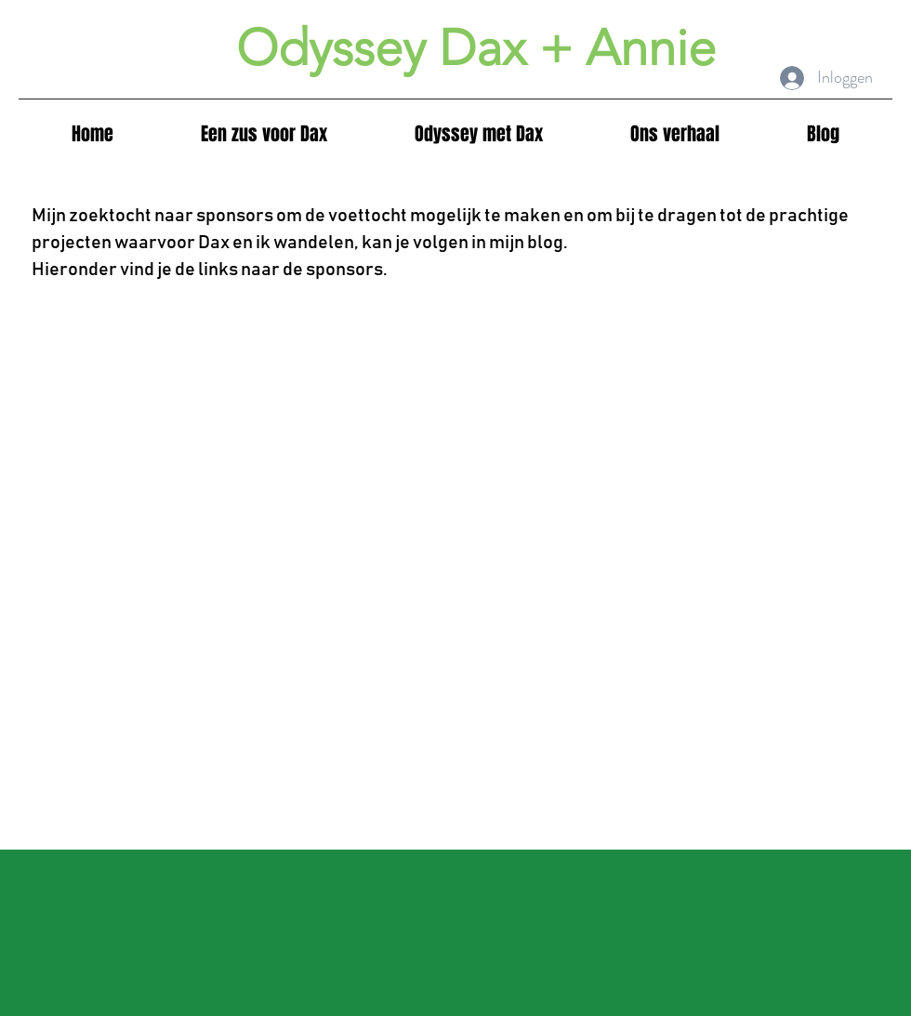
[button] (479, 134)
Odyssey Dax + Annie (476, 48)
